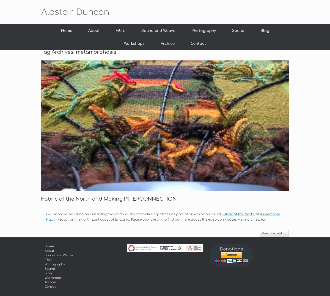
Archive (168, 44)
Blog (264, 31)
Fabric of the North (238, 214)
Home (66, 31)
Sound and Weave (158, 31)
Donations (231, 249)
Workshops (134, 44)
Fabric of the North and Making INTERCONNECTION (109, 199)
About (94, 31)
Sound (238, 31)
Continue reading (274, 233)
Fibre (120, 31)
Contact (198, 44)
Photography (203, 31)
